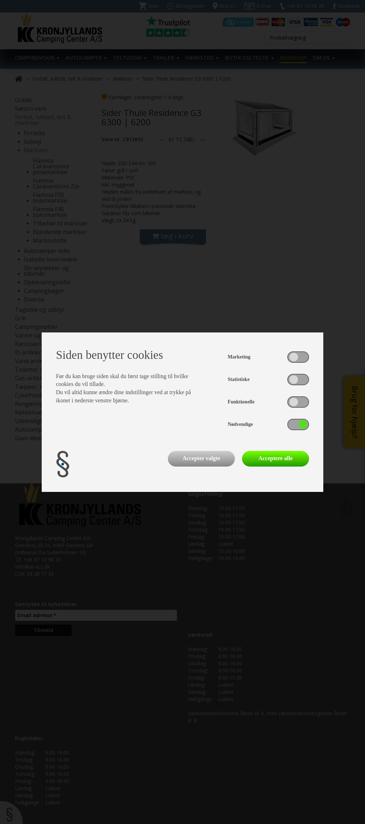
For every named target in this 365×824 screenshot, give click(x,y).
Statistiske (239, 379)
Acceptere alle (275, 458)
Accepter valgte (201, 458)
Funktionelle (241, 402)
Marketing (239, 357)
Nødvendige (240, 424)
